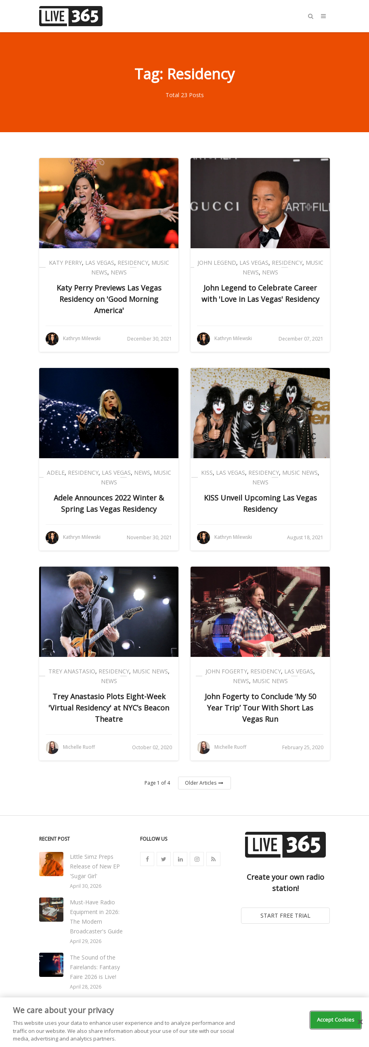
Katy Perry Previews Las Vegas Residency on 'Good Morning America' (109, 299)
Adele (56, 472)
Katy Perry (65, 262)
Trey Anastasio (71, 671)
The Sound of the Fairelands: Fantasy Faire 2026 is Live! (95, 967)
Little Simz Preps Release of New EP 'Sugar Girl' (95, 866)
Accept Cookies (336, 1019)
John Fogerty (226, 671)
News (119, 272)
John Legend (216, 262)
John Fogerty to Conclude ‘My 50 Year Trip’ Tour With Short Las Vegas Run (260, 708)
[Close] (360, 1022)
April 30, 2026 (85, 886)
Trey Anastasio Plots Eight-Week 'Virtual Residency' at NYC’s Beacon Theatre (108, 708)
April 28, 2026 (85, 986)
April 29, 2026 (85, 941)
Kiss (207, 472)
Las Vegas (99, 262)
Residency (132, 262)
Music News (300, 472)
